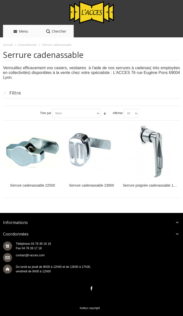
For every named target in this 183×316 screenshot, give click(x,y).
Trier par (45, 113)
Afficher (118, 113)
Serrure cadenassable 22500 (32, 185)
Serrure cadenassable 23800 (91, 185)
